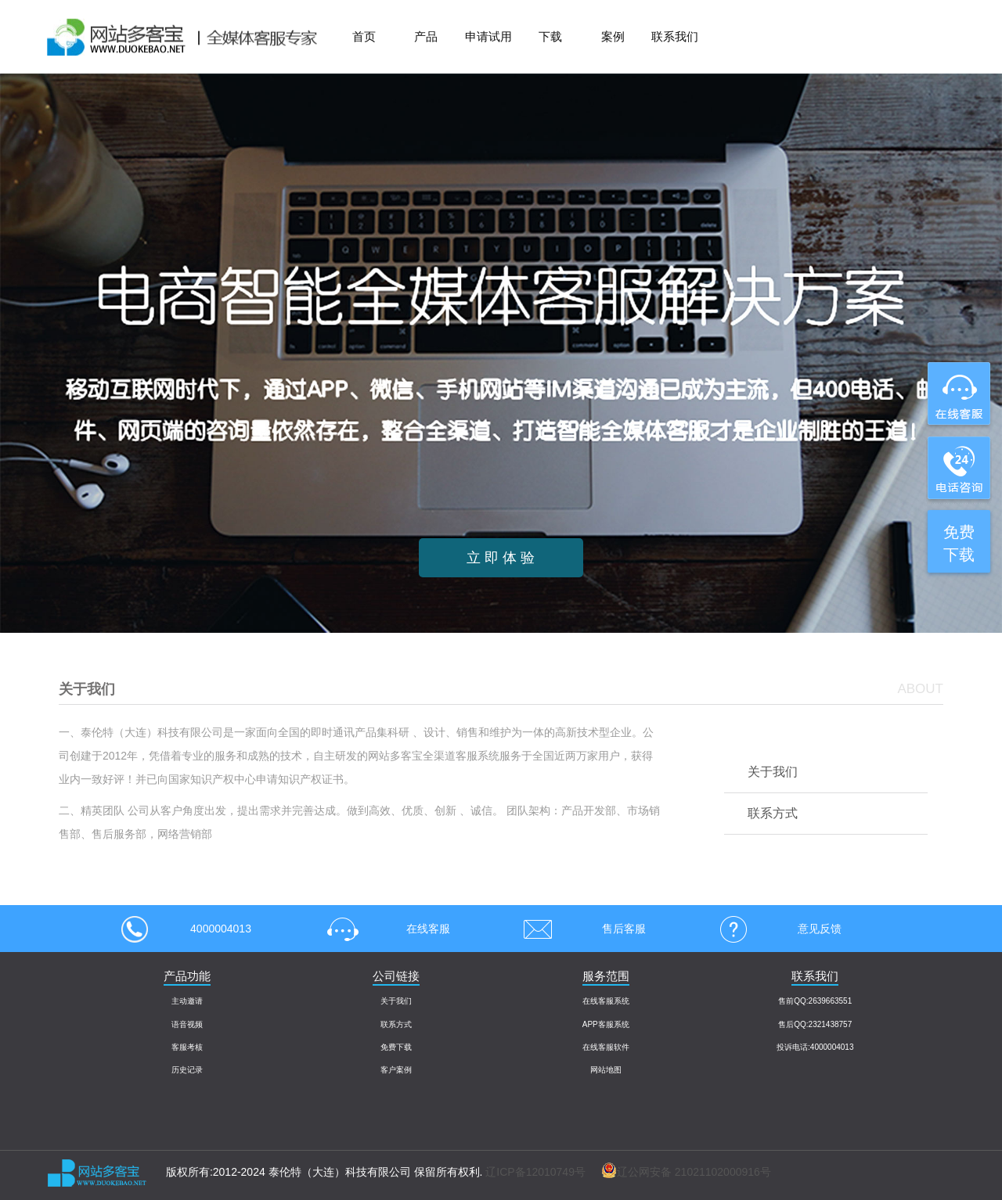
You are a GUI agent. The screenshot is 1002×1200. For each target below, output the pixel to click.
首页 (364, 36)
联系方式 (773, 813)
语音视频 (187, 1024)
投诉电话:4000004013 (815, 1047)
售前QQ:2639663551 (815, 1001)
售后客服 (579, 928)
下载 (550, 36)
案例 (613, 36)
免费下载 (396, 1047)
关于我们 (773, 771)
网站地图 (606, 1069)
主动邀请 (187, 1001)
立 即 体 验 (501, 558)
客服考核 (187, 1047)
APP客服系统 (605, 1024)
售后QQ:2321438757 (815, 1024)
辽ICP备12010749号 (535, 1172)
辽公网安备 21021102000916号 (678, 1172)
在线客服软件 (605, 1047)
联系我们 (674, 36)
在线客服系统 (605, 1001)
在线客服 (383, 928)
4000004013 (186, 928)
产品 (426, 36)
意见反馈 (775, 928)
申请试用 (488, 36)
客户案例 (396, 1069)
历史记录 (187, 1069)
